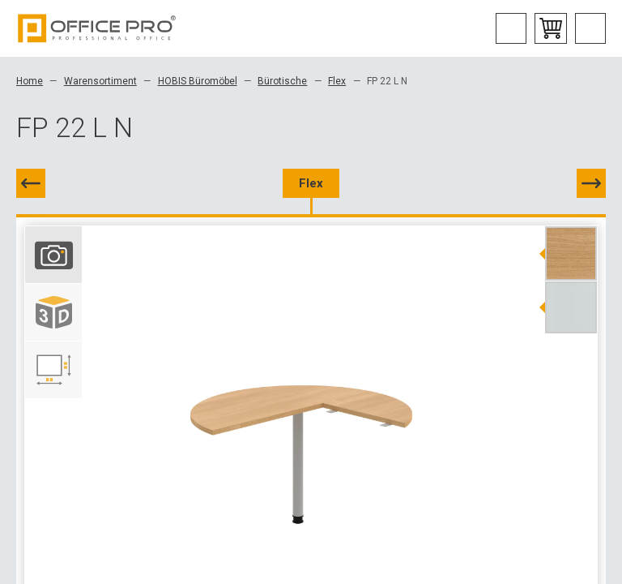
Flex (337, 81)
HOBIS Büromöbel (197, 81)
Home (29, 81)
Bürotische (282, 81)
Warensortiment (100, 81)
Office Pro (97, 28)
